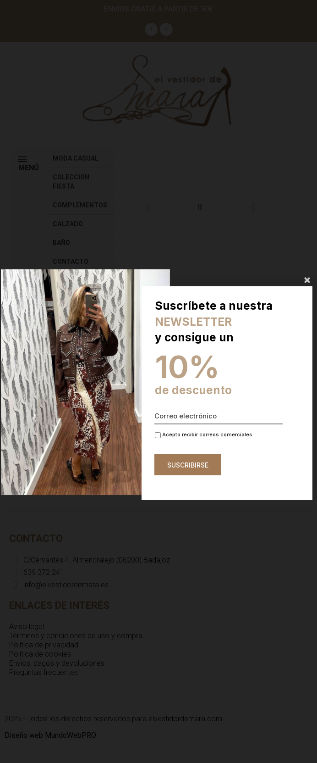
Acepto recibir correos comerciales (203, 434)
